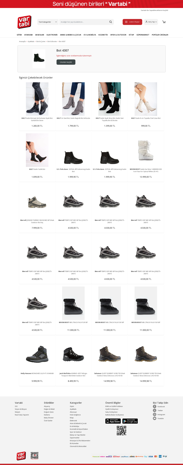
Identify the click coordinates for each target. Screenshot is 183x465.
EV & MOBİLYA (90, 35)
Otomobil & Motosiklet (78, 446)
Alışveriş (47, 406)
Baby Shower (49, 418)
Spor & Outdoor (76, 432)
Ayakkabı (31, 41)
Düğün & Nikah (49, 409)
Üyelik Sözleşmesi (111, 409)
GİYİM (19, 35)
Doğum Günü (49, 412)
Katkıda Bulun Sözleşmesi (114, 415)
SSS (16, 406)
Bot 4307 (62, 41)
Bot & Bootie (52, 41)
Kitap (72, 418)
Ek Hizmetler (74, 443)
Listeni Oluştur (132, 22)
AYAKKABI (28, 35)
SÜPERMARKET (142, 35)
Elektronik (73, 421)
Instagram (159, 414)
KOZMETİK (103, 35)
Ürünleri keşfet (66, 62)
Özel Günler (48, 421)
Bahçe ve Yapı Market (77, 435)
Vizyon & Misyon (21, 409)
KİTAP (131, 35)
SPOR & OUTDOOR (118, 35)
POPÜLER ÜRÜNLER (160, 35)
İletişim (17, 412)
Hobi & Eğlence (75, 415)
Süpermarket (74, 438)
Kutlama (47, 415)
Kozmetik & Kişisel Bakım (79, 429)
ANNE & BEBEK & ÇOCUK (70, 35)
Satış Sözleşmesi (111, 412)
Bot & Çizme (40, 41)
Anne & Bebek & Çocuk (78, 423)
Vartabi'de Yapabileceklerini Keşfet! (154, 10)
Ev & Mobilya (74, 426)
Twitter (158, 410)
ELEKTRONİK (52, 35)
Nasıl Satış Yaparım (22, 415)
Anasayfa (22, 41)
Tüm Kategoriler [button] (45, 22)
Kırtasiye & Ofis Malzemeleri (80, 441)
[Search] (86, 22)
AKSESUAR (39, 35)
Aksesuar (73, 412)
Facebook (159, 406)
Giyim (72, 406)
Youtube (158, 418)
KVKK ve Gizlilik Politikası (114, 406)
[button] (151, 22)
